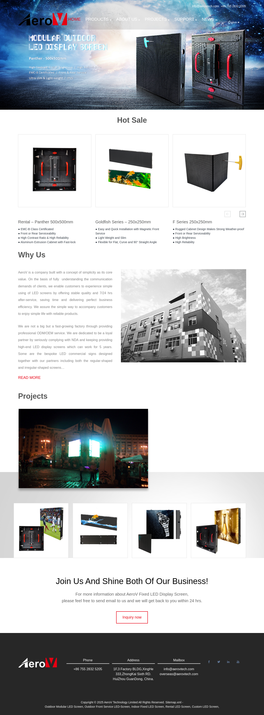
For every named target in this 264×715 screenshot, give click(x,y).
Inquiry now (131, 629)
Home (74, 19)
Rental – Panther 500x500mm (45, 222)
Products (98, 19)
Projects (157, 19)
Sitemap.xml (173, 705)
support (185, 19)
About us (128, 19)
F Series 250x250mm (192, 222)
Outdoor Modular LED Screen (64, 709)
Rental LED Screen (177, 709)
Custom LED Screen (205, 709)
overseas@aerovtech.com (179, 682)
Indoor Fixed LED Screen (147, 709)
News (209, 19)
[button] (227, 214)
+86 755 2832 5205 (233, 6)
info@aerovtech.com (205, 6)
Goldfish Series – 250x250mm (123, 222)
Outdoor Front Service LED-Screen (107, 709)
